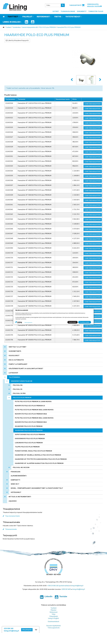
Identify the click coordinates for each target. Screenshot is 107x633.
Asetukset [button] (72, 322)
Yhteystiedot (73, 16)
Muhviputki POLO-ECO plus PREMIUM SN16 (31, 414)
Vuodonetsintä (15, 351)
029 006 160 (8, 628)
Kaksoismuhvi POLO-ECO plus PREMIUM (30, 439)
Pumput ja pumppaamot (18, 364)
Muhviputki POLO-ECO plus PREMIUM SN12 (31, 422)
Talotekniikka (16, 27)
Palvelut (27, 16)
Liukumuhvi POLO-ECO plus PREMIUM (29, 443)
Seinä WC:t (15, 484)
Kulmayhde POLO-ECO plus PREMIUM (28, 426)
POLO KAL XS (17, 389)
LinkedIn (46, 597)
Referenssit (43, 16)
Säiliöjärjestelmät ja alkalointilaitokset (26, 369)
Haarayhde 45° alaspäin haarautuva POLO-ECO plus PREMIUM (39, 463)
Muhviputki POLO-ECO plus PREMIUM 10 (30, 406)
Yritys (57, 16)
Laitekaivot (13, 373)
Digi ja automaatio (16, 360)
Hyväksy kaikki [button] (84, 322)
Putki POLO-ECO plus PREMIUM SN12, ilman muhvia (34, 418)
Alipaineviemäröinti (19, 476)
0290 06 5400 (66, 589)
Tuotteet (13, 16)
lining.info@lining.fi (77, 586)
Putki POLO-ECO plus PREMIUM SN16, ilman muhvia (34, 410)
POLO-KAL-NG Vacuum (21, 467)
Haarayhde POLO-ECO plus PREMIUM (68, 27)
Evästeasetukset (53, 621)
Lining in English (11, 22)
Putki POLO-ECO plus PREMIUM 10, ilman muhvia (33, 402)
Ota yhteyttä (26, 630)
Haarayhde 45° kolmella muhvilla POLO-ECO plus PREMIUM (38, 455)
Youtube (61, 597)
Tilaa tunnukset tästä (11, 516)
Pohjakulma (15, 472)
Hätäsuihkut (16, 492)
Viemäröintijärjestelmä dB (30, 27)
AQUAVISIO (13, 501)
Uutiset (56, 11)
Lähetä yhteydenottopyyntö (17, 40)
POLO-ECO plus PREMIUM (47, 27)
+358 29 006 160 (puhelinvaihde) (58, 586)
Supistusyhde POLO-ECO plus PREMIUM (30, 434)
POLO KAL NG (17, 385)
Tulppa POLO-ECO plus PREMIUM (27, 447)
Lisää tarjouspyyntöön (93, 104)
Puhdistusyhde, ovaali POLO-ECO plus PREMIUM (33, 451)
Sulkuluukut (14, 356)
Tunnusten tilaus (95, 11)
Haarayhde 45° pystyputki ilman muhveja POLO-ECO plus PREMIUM (41, 459)
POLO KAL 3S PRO (19, 393)
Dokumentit (82, 11)
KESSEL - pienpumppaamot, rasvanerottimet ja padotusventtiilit (37, 488)
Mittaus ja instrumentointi (20, 497)
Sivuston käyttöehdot (53, 626)
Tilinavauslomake (68, 11)
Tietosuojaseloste (54, 628)
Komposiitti (15, 480)
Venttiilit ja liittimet (17, 347)
